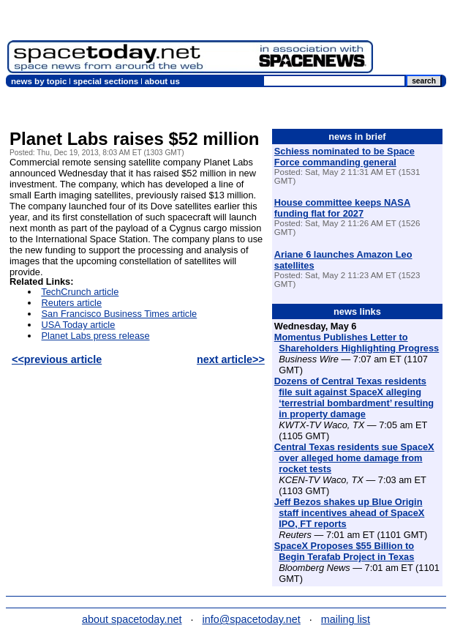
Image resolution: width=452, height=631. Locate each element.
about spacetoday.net (132, 619)
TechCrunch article (79, 291)
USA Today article (79, 324)
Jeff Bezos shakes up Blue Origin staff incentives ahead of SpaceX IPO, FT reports (349, 512)
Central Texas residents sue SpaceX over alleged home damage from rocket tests (354, 457)
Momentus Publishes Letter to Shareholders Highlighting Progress (356, 343)
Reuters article (72, 302)
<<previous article (57, 359)
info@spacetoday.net (252, 619)
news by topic (39, 81)
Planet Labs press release (96, 335)
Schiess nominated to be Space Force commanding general (344, 157)
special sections (105, 81)
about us (162, 81)
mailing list (345, 619)
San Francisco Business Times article (119, 313)
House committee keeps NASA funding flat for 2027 (342, 208)
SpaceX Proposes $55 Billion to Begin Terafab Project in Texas (344, 551)
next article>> (231, 359)
